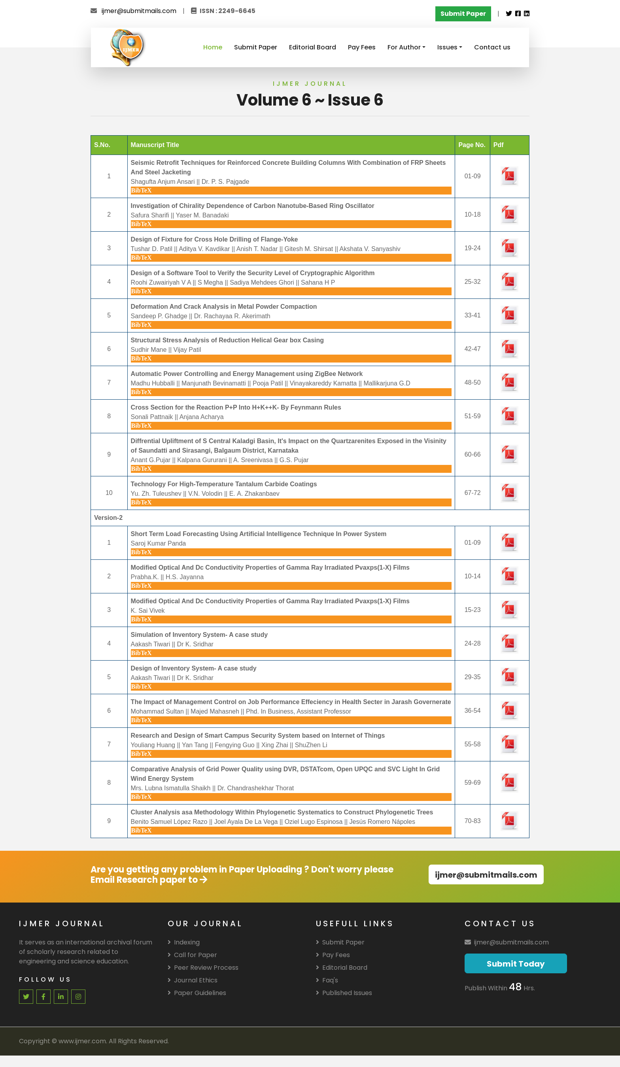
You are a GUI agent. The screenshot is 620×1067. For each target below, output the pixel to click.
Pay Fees (362, 47)
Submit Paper (255, 47)
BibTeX (141, 190)
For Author (404, 47)
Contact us (492, 47)
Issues (447, 47)
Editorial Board (312, 47)
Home (212, 47)
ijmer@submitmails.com (139, 10)
